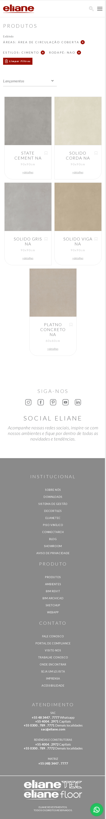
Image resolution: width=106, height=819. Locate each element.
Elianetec (53, 518)
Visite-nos (53, 650)
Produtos (53, 577)
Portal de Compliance (53, 643)
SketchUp (53, 605)
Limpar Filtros (20, 61)
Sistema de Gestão (53, 504)
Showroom (53, 546)
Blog (53, 539)
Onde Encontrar (53, 664)
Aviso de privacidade (53, 553)
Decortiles (53, 511)
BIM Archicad (53, 598)
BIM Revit (53, 591)
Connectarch (53, 532)
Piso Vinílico (53, 525)
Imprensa (53, 678)
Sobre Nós (53, 489)
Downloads (53, 496)
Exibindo (8, 36)
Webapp (53, 612)
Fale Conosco (53, 636)
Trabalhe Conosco (53, 657)
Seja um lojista (53, 671)
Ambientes (53, 584)
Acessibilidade (53, 685)
